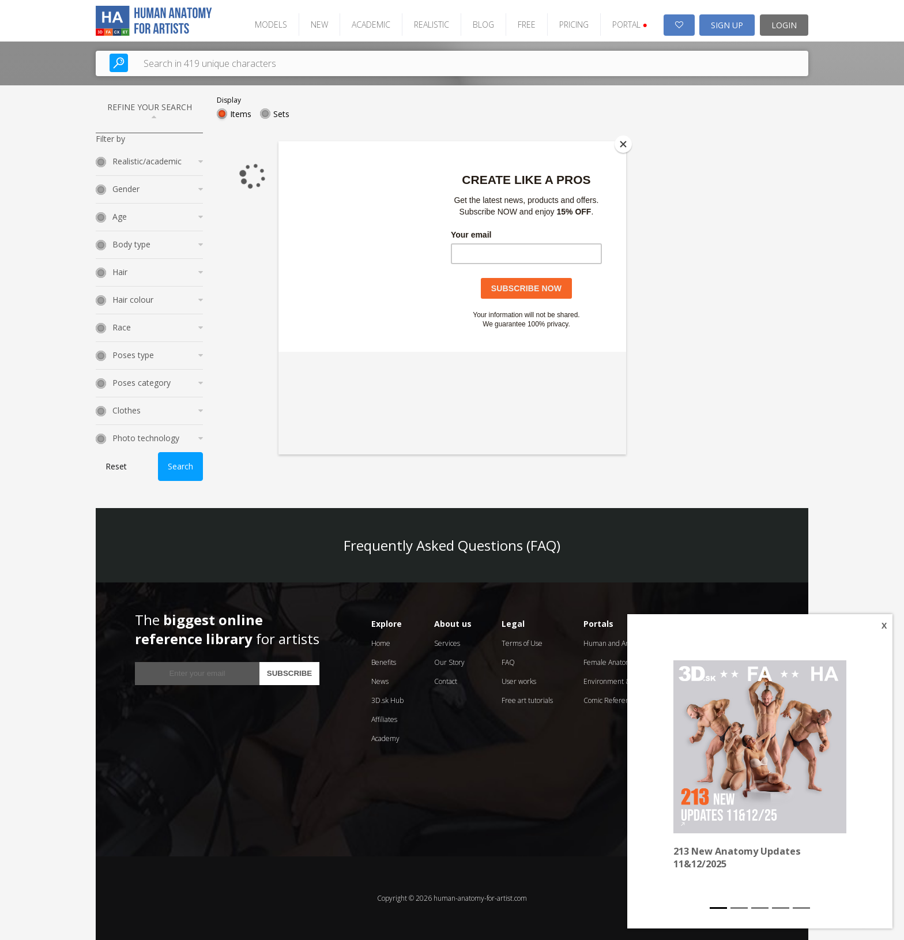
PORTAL (629, 24)
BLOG (483, 24)
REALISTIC (431, 24)
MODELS (271, 24)
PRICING (574, 24)
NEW (319, 24)
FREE (527, 24)
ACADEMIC (371, 24)
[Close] (623, 144)
